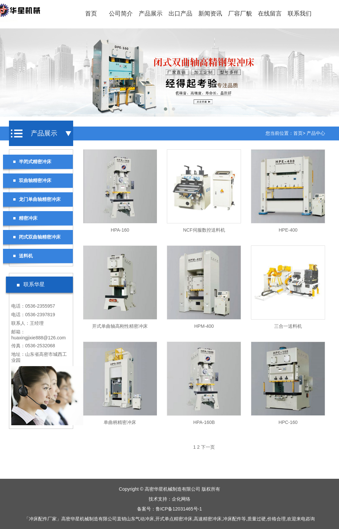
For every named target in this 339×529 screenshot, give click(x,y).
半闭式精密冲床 (32, 161)
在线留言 (270, 13)
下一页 (208, 447)
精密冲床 (25, 218)
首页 (91, 13)
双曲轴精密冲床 (32, 180)
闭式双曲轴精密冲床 (36, 237)
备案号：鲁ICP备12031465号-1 (169, 508)
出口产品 (180, 13)
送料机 (22, 255)
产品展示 (151, 13)
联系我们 (300, 13)
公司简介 (121, 13)
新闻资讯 (210, 13)
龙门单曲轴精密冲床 (36, 199)
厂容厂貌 (240, 13)
